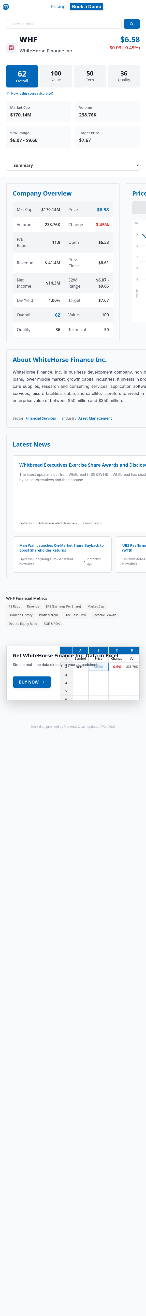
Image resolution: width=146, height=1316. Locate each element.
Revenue (33, 606)
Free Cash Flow (75, 615)
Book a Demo (86, 6)
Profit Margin (48, 615)
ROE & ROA (52, 624)
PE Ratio (14, 606)
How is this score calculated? (30, 94)
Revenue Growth (104, 615)
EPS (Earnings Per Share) (63, 606)
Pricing (58, 6)
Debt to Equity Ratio (23, 624)
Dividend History (21, 615)
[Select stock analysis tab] (73, 165)
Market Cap (95, 606)
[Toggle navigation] (137, 6)
